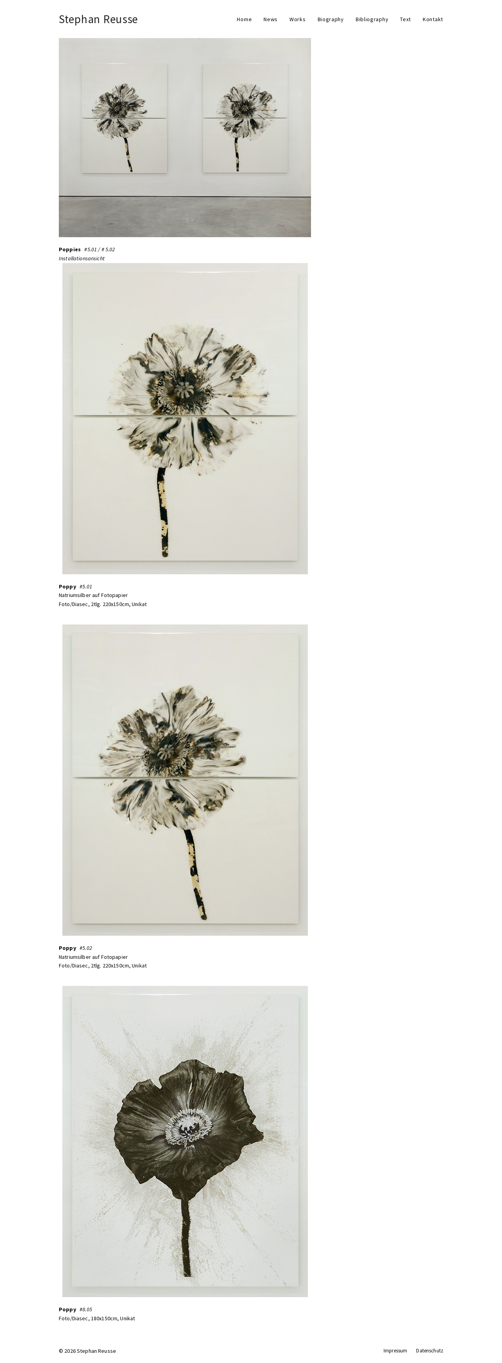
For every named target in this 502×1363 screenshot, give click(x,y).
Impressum (395, 1350)
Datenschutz (429, 1350)
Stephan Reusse (98, 19)
